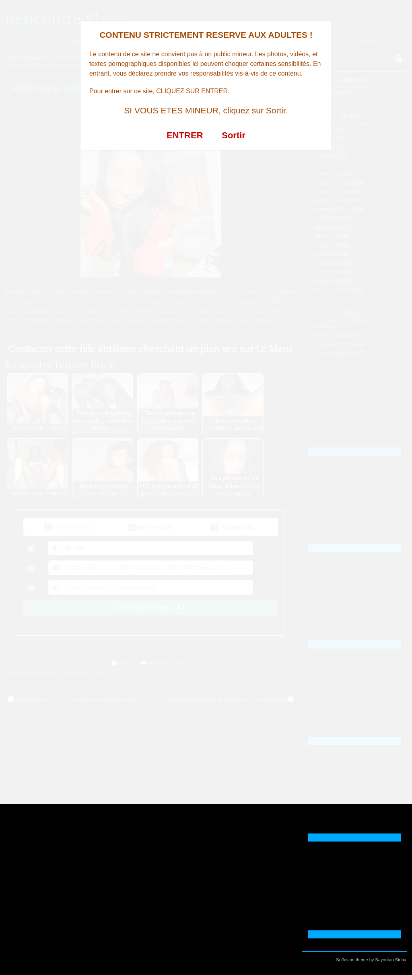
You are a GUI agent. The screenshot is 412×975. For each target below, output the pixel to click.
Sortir (233, 135)
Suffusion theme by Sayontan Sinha (371, 959)
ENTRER (185, 135)
